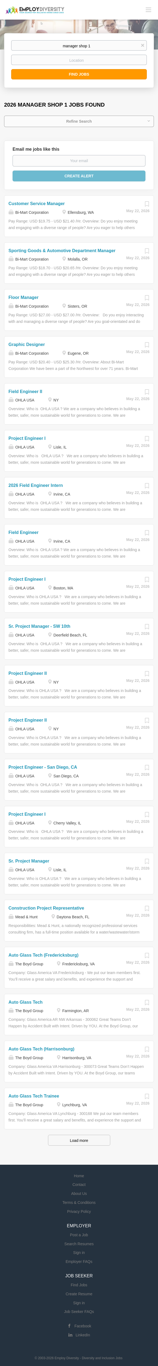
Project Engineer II (27, 673)
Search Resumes (79, 1244)
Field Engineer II (25, 391)
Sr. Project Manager (28, 861)
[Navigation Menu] (148, 9)
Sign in (79, 1252)
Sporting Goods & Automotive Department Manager (61, 250)
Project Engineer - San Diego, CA (42, 767)
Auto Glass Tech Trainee (33, 1096)
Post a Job (79, 1235)
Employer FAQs (78, 1261)
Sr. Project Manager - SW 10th (39, 626)
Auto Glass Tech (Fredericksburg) (43, 955)
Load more (79, 1140)
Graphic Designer (26, 344)
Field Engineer (23, 532)
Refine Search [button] (79, 121)
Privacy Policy (79, 1211)
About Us (79, 1193)
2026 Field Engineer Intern (35, 485)
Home (79, 1176)
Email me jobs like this (36, 149)
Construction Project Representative (46, 908)
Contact (78, 1184)
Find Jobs (79, 74)
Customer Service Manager (36, 203)
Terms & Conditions (79, 1202)
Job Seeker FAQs (79, 1311)
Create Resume (78, 1294)
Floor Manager (23, 297)
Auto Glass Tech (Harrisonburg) (41, 1049)
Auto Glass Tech (25, 1002)
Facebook (82, 1326)
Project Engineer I (27, 438)
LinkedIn (83, 1335)
